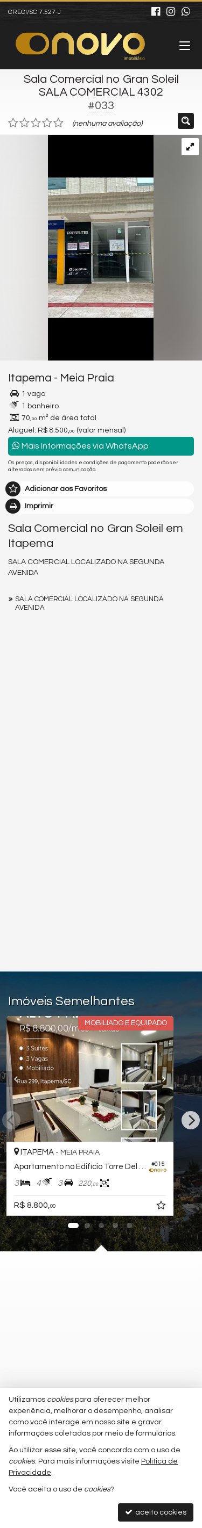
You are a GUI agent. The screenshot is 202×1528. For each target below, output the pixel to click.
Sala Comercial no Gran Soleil (101, 79)
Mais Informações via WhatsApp (80, 445)
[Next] (191, 1120)
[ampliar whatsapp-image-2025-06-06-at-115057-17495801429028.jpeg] (77, 247)
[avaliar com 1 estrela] (13, 123)
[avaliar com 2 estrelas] (24, 123)
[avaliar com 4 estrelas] (47, 123)
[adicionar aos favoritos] (184, 1207)
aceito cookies (155, 1512)
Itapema (30, 378)
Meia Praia (87, 378)
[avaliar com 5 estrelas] (58, 123)
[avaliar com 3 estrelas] (36, 123)
